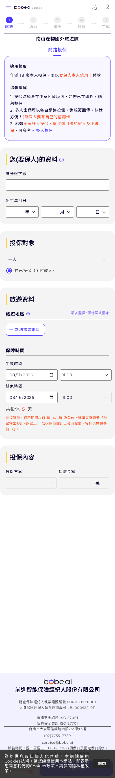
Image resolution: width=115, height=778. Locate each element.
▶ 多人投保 (42, 130)
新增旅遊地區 (24, 330)
